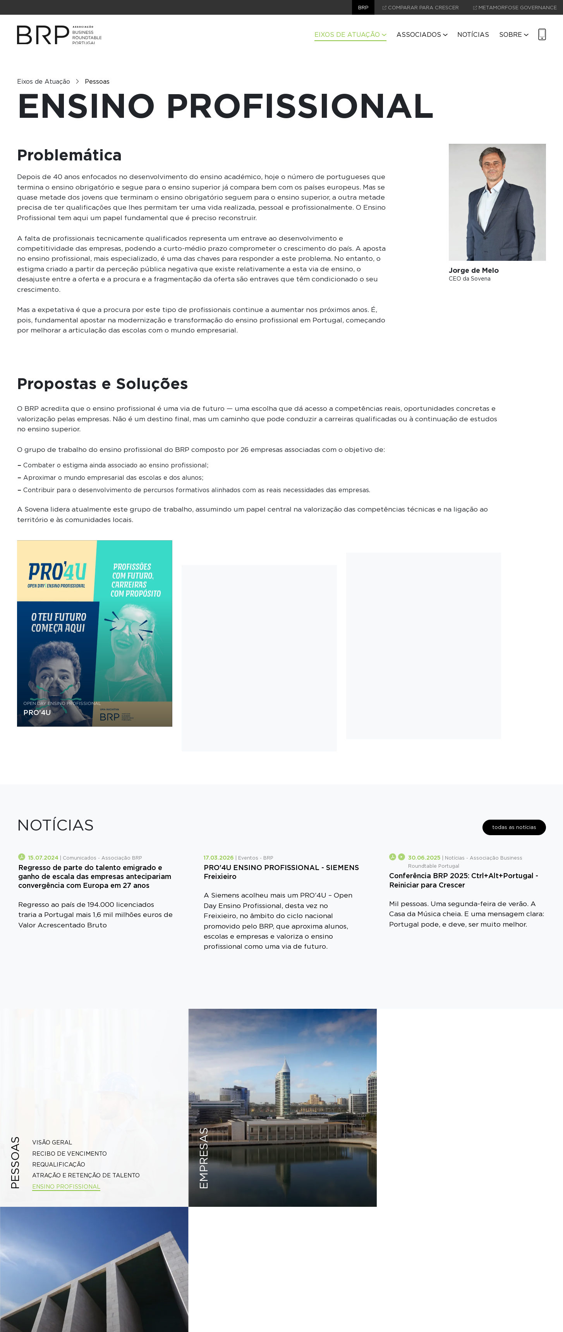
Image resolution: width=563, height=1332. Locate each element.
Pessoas (97, 81)
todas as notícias (514, 827)
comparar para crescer (421, 7)
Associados (422, 35)
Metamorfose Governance (515, 7)
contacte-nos (282, 1307)
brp (363, 7)
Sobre (514, 35)
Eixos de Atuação (350, 35)
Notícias (473, 34)
